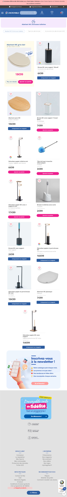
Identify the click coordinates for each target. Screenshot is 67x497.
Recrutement (55, 6)
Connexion (20, 455)
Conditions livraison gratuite (20, 484)
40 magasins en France (16, 6)
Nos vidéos (47, 461)
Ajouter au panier (25, 81)
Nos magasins (47, 457)
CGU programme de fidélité (20, 486)
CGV (20, 478)
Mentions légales (20, 480)
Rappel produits (20, 488)
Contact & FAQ (20, 476)
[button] (64, 489)
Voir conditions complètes (33, 3)
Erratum (20, 482)
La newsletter (20, 457)
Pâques (47, 476)
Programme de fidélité (37, 6)
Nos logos (47, 463)
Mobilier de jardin (47, 478)
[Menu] (64, 480)
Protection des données (20, 463)
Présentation (47, 455)
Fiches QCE (20, 465)
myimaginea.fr (47, 465)
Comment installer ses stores (47, 480)
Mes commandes (20, 461)
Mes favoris (20, 459)
